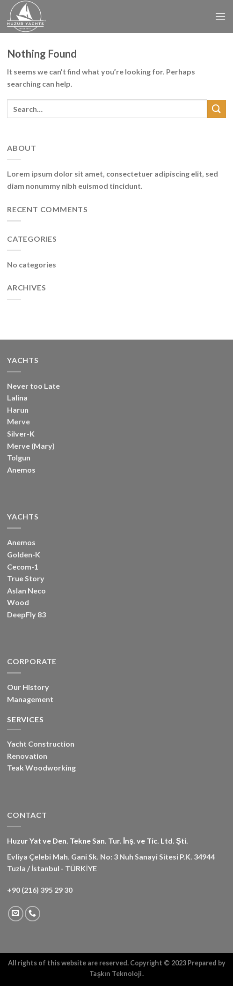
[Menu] (220, 16)
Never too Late (33, 385)
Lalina (17, 397)
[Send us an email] (15, 913)
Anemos (21, 469)
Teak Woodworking (41, 767)
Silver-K (21, 433)
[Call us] (32, 913)
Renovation (27, 755)
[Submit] (216, 109)
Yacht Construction (40, 743)
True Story (25, 578)
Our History (28, 686)
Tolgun (18, 457)
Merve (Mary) (31, 445)
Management (30, 699)
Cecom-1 (22, 566)
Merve (18, 421)
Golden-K (23, 554)
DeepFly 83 (26, 614)
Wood (18, 602)
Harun (18, 409)
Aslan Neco (26, 590)
